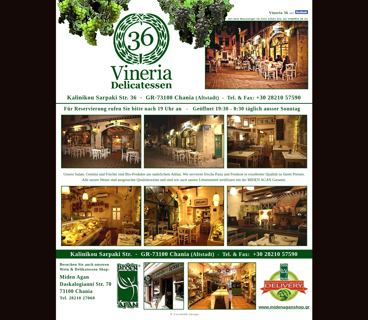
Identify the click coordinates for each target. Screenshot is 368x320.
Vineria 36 (279, 13)
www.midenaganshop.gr (284, 307)
